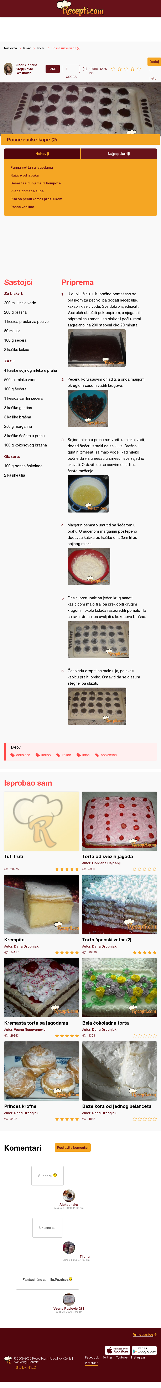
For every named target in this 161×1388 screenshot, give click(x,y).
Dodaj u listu (154, 63)
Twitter (107, 1357)
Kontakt (33, 1362)
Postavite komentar (73, 1147)
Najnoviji (42, 154)
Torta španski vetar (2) (119, 914)
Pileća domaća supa (27, 191)
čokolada (23, 755)
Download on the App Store (117, 1350)
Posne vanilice (22, 207)
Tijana (84, 1256)
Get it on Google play (144, 1350)
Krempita (41, 914)
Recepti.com (80, 8)
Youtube (122, 1357)
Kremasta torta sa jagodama (41, 998)
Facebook (92, 1357)
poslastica (109, 755)
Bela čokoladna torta (119, 998)
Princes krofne (41, 1081)
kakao (66, 755)
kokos (46, 755)
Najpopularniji (119, 154)
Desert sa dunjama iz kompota (35, 183)
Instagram (138, 1357)
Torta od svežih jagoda (119, 831)
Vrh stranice (143, 1334)
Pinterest (91, 1363)
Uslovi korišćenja (60, 1358)
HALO (31, 1367)
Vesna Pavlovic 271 (68, 1308)
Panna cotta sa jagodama (31, 167)
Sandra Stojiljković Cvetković (26, 69)
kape (86, 755)
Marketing (20, 1362)
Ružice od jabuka (24, 175)
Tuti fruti (41, 831)
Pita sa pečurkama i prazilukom (36, 199)
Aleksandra (68, 1205)
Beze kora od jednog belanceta (119, 1081)
